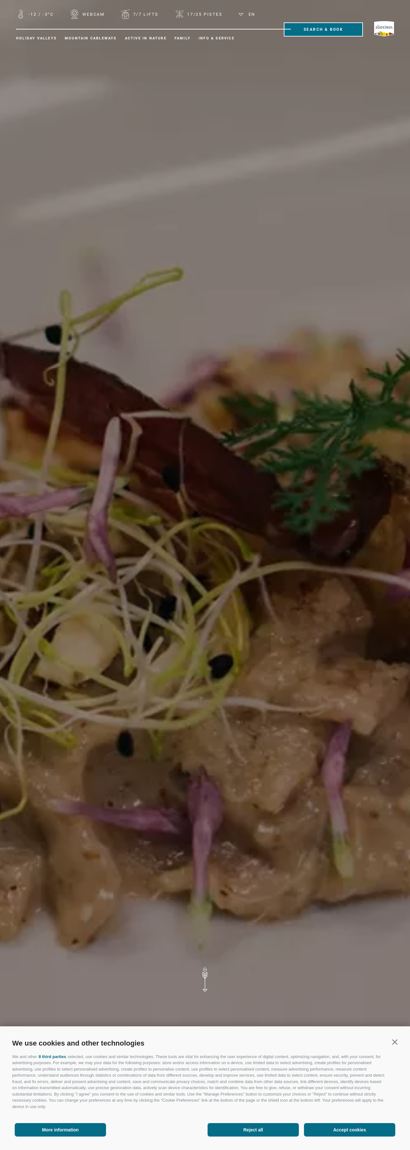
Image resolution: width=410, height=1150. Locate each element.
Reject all (253, 1129)
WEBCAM (92, 14)
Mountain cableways (91, 38)
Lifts (145, 14)
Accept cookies (349, 1129)
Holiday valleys (36, 38)
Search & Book (323, 29)
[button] (395, 1042)
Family (183, 38)
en (247, 14)
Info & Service (216, 38)
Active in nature (146, 38)
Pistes (204, 14)
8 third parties (52, 1056)
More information (60, 1129)
